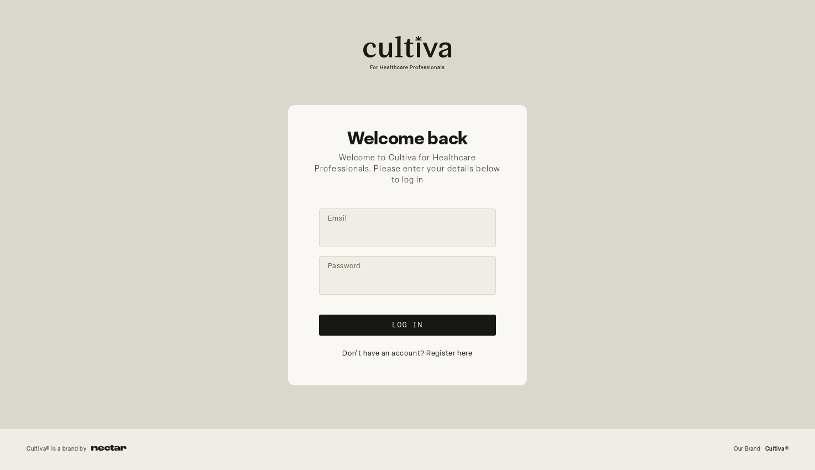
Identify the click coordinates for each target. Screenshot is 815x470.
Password (344, 266)
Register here (449, 353)
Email (337, 218)
